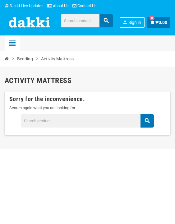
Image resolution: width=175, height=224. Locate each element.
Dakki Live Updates (24, 5)
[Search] (87, 20)
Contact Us (84, 5)
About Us (58, 5)
